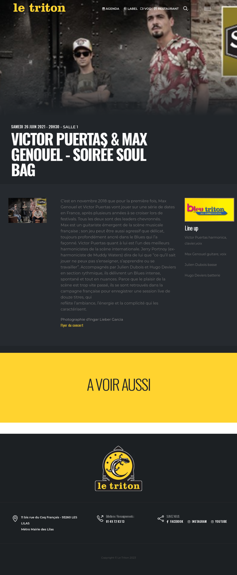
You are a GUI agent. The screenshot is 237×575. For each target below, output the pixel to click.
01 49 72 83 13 (115, 521)
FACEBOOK (175, 521)
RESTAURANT (166, 8)
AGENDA (110, 8)
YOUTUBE (219, 521)
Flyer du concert (72, 325)
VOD (145, 8)
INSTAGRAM (197, 521)
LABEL (131, 8)
